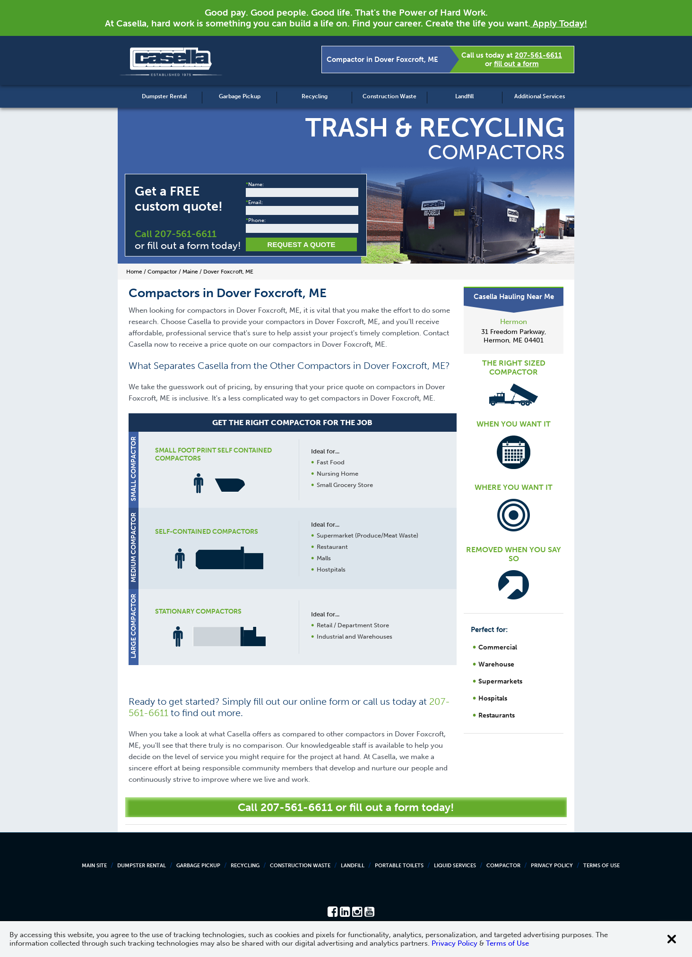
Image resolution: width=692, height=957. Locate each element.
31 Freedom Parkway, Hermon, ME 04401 (513, 336)
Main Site (94, 866)
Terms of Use (601, 866)
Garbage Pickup (239, 96)
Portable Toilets (399, 866)
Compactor (503, 866)
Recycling (315, 96)
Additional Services (539, 96)
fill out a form (516, 64)
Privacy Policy (552, 866)
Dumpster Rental (164, 96)
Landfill (464, 96)
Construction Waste (389, 96)
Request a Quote (302, 244)
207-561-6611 (538, 55)
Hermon (513, 321)
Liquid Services (455, 866)
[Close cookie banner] (671, 939)
